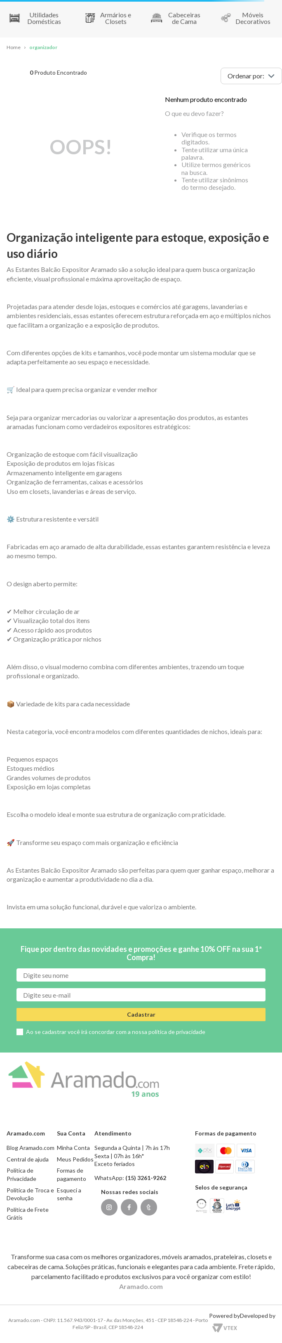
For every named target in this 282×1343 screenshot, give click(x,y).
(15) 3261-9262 (145, 1177)
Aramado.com (141, 1286)
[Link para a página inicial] (14, 47)
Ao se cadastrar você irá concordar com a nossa (115, 1031)
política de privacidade (176, 1031)
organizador (43, 47)
